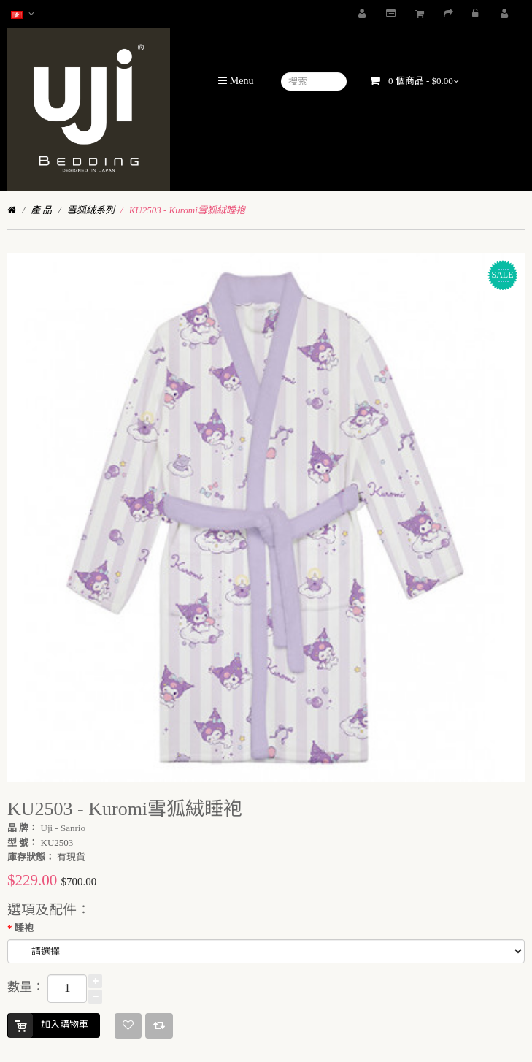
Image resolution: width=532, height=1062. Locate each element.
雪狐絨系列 (91, 210)
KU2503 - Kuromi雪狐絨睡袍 (187, 210)
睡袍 (24, 927)
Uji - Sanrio (63, 827)
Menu (235, 80)
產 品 (41, 210)
